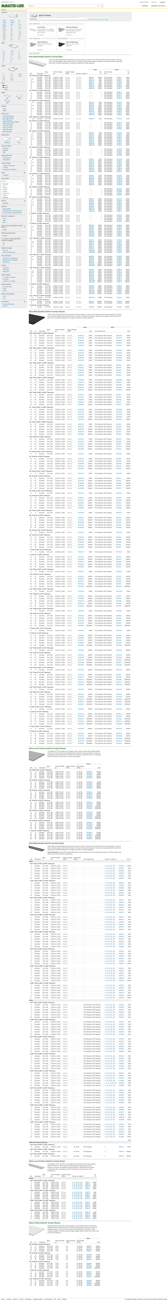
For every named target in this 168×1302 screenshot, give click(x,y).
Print (102, 19)
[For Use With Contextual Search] (13, 181)
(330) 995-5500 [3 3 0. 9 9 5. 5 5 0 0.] (144, 2)
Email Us (154, 2)
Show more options (34, 53)
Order (145, 6)
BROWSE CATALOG (8, 2)
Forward (106, 19)
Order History (158, 6)
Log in (162, 2)
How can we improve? (93, 19)
